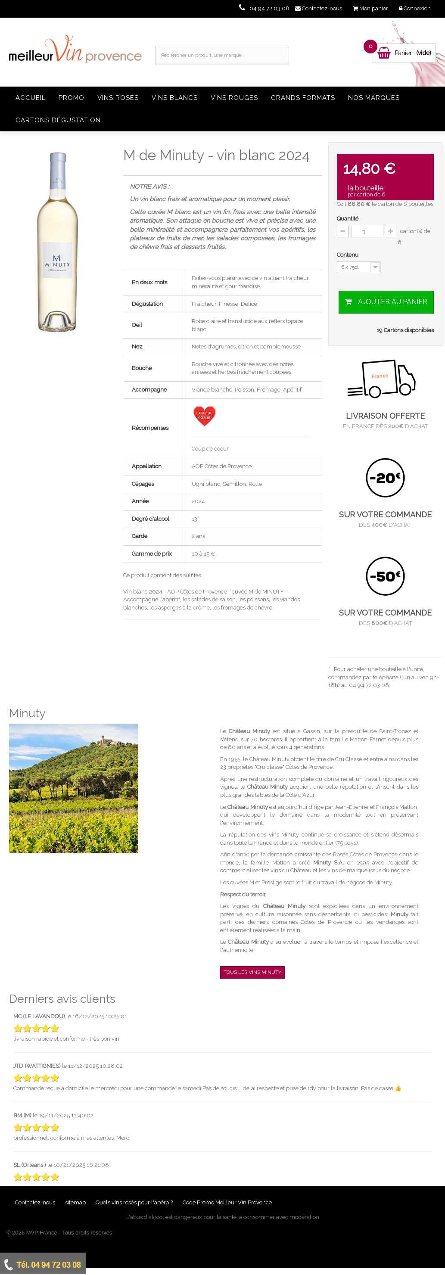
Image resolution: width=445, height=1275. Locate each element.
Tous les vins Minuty (252, 972)
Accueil (31, 98)
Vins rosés (118, 98)
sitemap (76, 1202)
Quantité (347, 218)
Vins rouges (234, 98)
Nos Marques (374, 98)
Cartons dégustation (58, 120)
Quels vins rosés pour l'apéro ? (134, 1202)
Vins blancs (175, 98)
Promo (71, 98)
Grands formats (303, 98)
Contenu (348, 255)
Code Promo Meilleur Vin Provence (227, 1202)
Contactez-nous (35, 1202)
